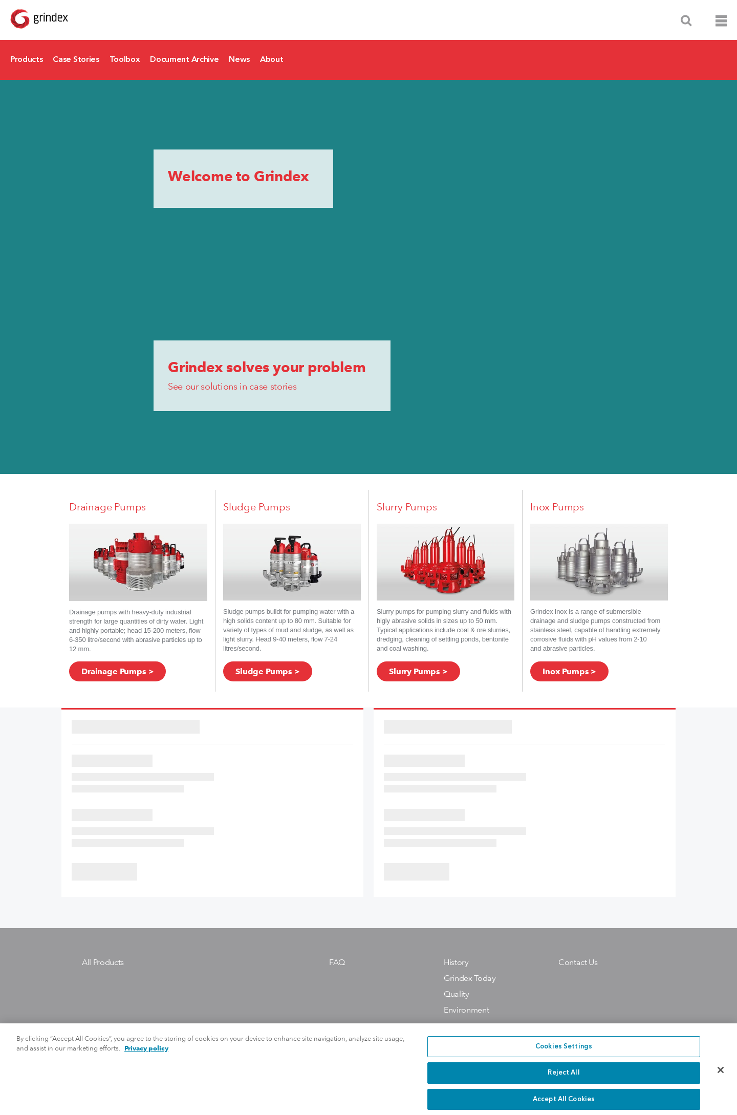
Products (26, 60)
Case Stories (76, 60)
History (456, 962)
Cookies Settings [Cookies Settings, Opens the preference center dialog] (563, 1053)
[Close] (720, 1077)
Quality (456, 994)
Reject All (563, 1080)
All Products (103, 962)
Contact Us (578, 962)
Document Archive (184, 60)
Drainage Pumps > (117, 671)
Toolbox (125, 60)
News (239, 60)
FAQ (337, 962)
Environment (466, 1010)
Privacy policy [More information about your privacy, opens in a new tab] (146, 1055)
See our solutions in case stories (232, 386)
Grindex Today (470, 978)
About (271, 60)
